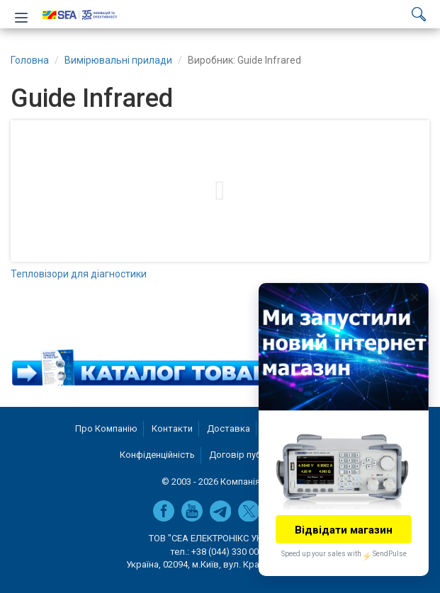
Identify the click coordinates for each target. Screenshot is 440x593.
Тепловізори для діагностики (79, 274)
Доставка (228, 428)
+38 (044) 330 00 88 (231, 551)
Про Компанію (106, 428)
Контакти (172, 428)
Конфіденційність (157, 454)
